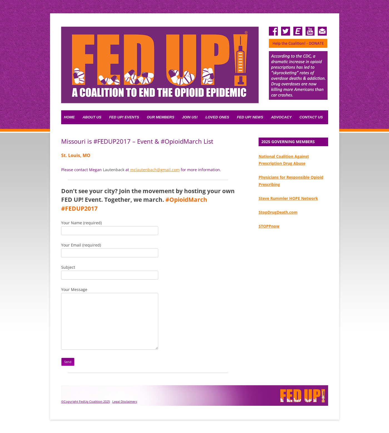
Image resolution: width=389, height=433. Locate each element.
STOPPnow (269, 226)
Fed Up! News (250, 117)
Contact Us (311, 117)
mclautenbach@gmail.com (155, 169)
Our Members (160, 117)
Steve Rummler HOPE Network (288, 198)
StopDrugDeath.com (278, 212)
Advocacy (281, 117)
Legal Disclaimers (124, 401)
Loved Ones (217, 117)
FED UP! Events (124, 117)
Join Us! (190, 117)
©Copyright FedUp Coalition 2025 (85, 401)
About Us (92, 117)
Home (69, 117)
